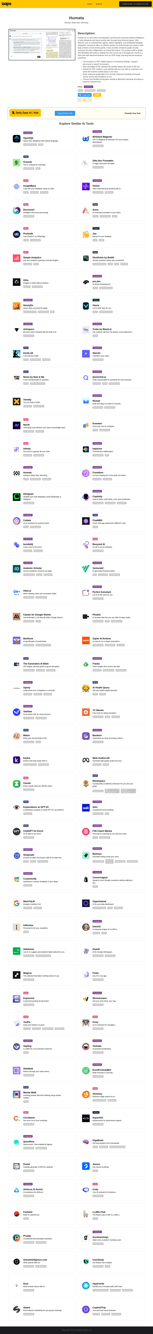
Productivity (90, 90)
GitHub (96, 228)
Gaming (96, 933)
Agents (27, 287)
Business (109, 192)
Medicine (38, 908)
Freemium (88, 87)
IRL (52, 312)
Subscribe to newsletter (135, 4)
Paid (25, 180)
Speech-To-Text (30, 312)
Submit (99, 4)
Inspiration (122, 503)
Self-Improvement (37, 383)
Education (107, 479)
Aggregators (116, 621)
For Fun (27, 1029)
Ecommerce (42, 861)
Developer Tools (30, 144)
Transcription (29, 575)
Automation (98, 407)
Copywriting (35, 240)
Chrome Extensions (126, 791)
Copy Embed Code (65, 113)
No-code (44, 192)
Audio (39, 575)
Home (89, 4)
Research (101, 90)
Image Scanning (99, 264)
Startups (47, 694)
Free (26, 157)
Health (102, 694)
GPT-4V (124, 264)
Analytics (34, 192)
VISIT (97, 95)
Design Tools (41, 718)
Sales (33, 861)
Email (95, 216)
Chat (80, 90)
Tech (107, 1266)
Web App (46, 360)
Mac (38, 168)
